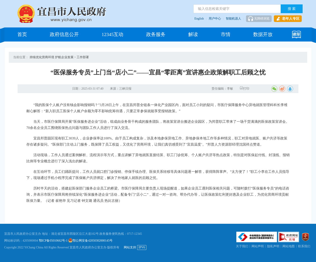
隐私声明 (273, 246)
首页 (22, 34)
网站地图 (288, 246)
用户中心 (215, 18)
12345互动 (112, 34)
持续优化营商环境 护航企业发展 (52, 57)
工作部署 (83, 57)
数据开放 (263, 34)
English (199, 18)
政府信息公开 (64, 34)
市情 (225, 34)
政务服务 (155, 34)
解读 (193, 34)
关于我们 (242, 246)
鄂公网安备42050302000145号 (90, 240)
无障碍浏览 (258, 18)
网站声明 (257, 246)
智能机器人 (233, 18)
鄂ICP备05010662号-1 (53, 240)
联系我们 (304, 246)
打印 (244, 88)
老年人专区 (288, 18)
